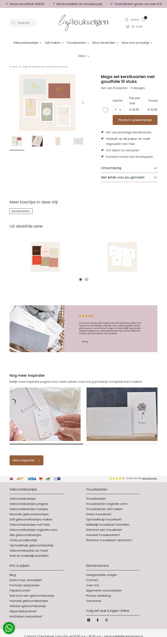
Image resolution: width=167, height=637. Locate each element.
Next (88, 131)
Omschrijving (111, 156)
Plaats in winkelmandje (135, 108)
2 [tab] (87, 267)
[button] (132, 19)
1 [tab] (81, 267)
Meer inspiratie (26, 448)
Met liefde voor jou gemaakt (123, 165)
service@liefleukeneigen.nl (123, 624)
